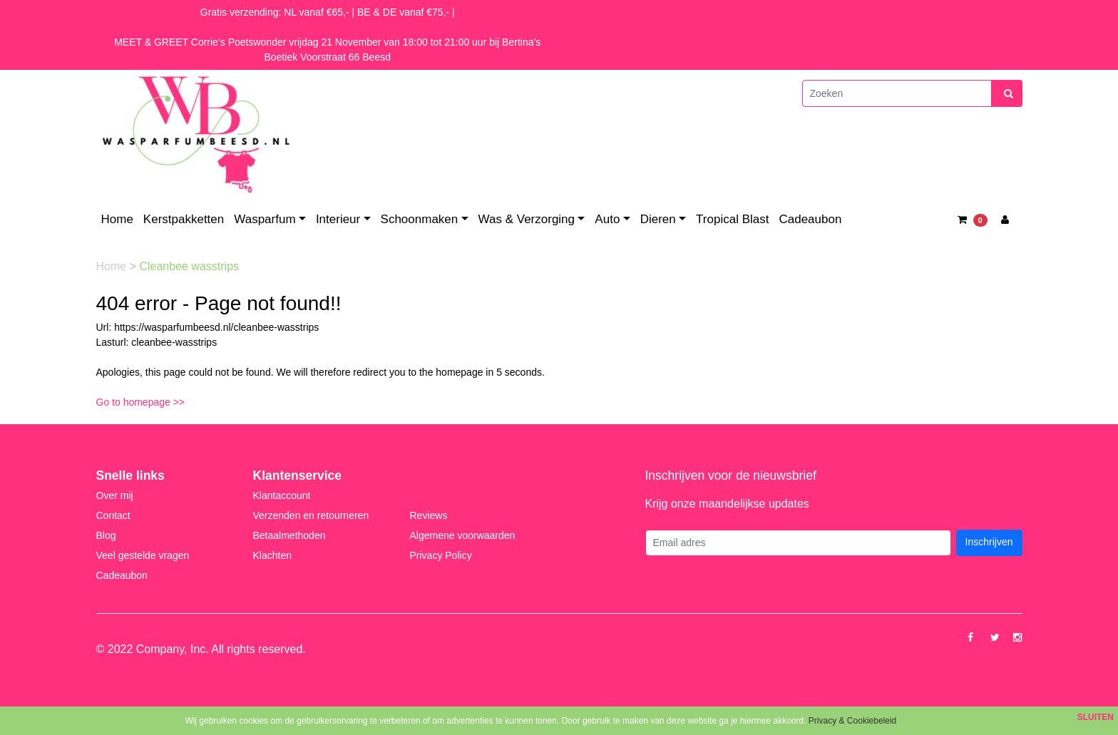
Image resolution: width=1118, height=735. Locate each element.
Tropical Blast (732, 219)
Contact (113, 515)
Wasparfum (264, 219)
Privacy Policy (441, 555)
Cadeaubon (810, 219)
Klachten (272, 555)
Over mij (114, 495)
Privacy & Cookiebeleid (852, 721)
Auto (607, 219)
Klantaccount (282, 495)
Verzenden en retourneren (311, 515)
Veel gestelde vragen (143, 555)
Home (117, 219)
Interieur (338, 219)
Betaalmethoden (289, 535)
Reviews (429, 515)
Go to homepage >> (140, 402)
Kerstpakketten (183, 219)
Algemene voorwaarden (463, 535)
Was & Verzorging (526, 219)
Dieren (658, 219)
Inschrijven (989, 542)
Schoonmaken (419, 219)
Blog (106, 535)
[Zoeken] (897, 93)
